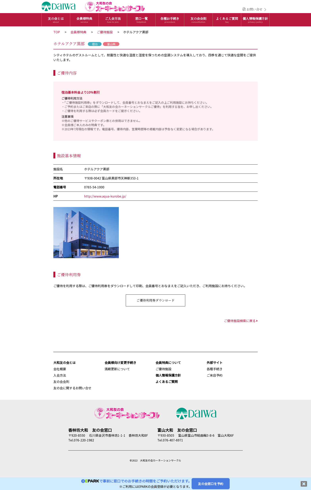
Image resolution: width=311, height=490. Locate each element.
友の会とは (56, 19)
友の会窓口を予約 (210, 483)
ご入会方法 (113, 19)
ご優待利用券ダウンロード (155, 300)
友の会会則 (198, 19)
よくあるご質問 (227, 19)
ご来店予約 (215, 375)
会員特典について (168, 362)
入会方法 (59, 375)
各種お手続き (170, 19)
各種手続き (215, 368)
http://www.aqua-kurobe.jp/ (105, 196)
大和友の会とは (64, 362)
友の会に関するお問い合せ (72, 387)
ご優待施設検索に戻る (241, 320)
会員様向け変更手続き (120, 362)
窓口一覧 (141, 19)
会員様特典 (84, 19)
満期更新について (117, 368)
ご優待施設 (105, 32)
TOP (56, 32)
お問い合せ (254, 9)
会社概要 (59, 368)
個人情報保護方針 (255, 19)
